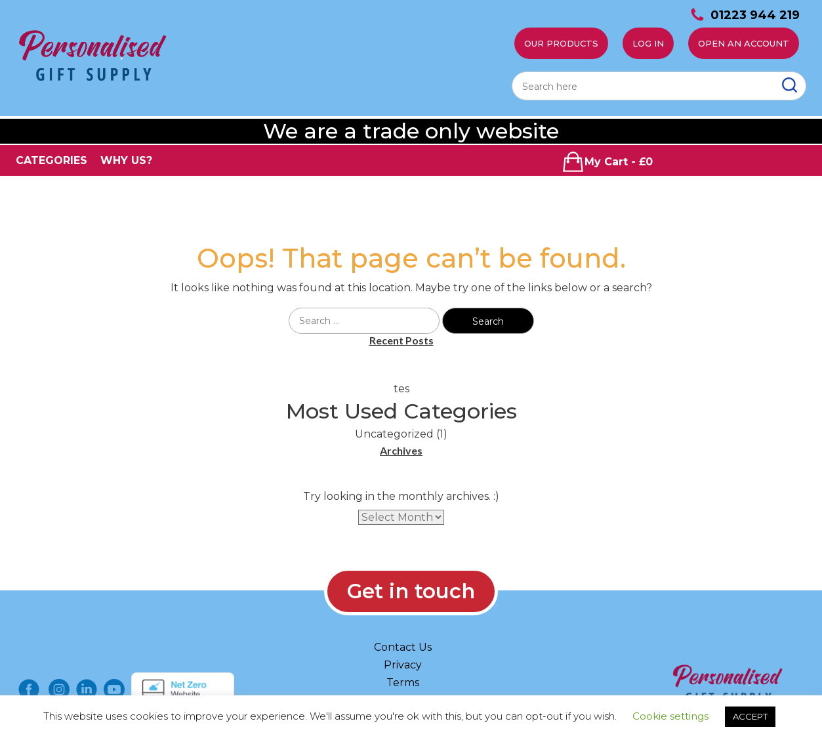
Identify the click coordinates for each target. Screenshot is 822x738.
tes (401, 388)
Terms (402, 682)
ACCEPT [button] (750, 716)
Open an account (743, 43)
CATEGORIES (51, 160)
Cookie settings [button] (670, 716)
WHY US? (126, 160)
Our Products (561, 43)
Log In (648, 43)
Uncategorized (394, 434)
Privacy (403, 665)
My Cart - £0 (607, 161)
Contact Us (403, 647)
